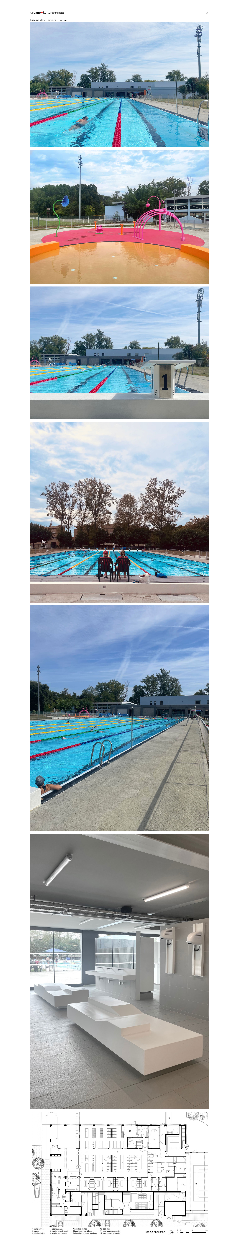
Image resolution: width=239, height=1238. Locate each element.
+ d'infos (63, 20)
